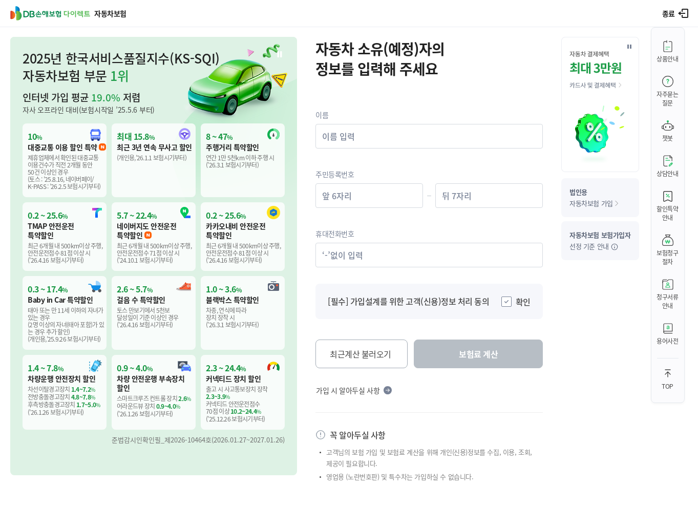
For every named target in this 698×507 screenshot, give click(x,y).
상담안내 (668, 173)
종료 (668, 13)
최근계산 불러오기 (360, 354)
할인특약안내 (668, 213)
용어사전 (668, 340)
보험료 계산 (478, 354)
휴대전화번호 (334, 233)
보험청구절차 (668, 257)
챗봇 (667, 138)
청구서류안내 (668, 301)
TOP (667, 386)
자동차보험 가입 (593, 197)
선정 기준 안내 (600, 240)
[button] (153, 256)
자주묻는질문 (668, 98)
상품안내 (668, 58)
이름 (321, 115)
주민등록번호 (334, 174)
